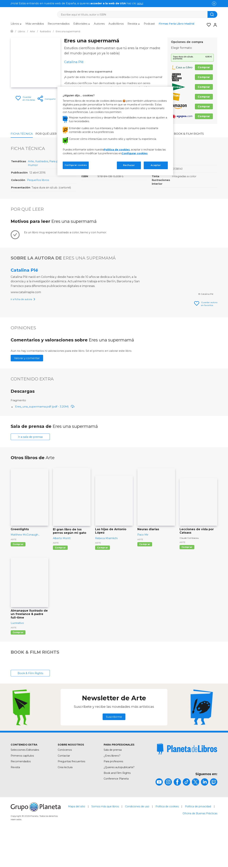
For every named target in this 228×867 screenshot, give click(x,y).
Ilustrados (41, 161)
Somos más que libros (105, 840)
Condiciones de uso (137, 840)
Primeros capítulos (22, 789)
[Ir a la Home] (12, 31)
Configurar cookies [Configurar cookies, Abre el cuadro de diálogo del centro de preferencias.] (76, 165)
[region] (115, 131)
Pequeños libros (38, 180)
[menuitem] (16, 25)
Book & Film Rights (189, 133)
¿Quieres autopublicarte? (119, 801)
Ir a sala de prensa (30, 470)
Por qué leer (46, 133)
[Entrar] (214, 25)
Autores (99, 23)
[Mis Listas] (207, 25)
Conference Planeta (116, 812)
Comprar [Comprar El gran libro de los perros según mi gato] (60, 581)
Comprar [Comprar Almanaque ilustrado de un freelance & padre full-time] (18, 666)
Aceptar (156, 165)
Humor (33, 165)
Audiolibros (116, 23)
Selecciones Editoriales (25, 783)
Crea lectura (65, 801)
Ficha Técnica (22, 133)
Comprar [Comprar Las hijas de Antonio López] (102, 581)
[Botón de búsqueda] (212, 14)
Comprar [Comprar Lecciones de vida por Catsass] (187, 580)
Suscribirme (114, 750)
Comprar (204, 67)
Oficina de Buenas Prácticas (200, 847)
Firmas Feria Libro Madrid (176, 23)
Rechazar (129, 165)
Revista (15, 801)
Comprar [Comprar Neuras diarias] (144, 578)
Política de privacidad (198, 840)
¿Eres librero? (112, 789)
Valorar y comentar (27, 391)
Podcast (149, 23)
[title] (187, 782)
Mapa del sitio (76, 840)
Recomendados (58, 23)
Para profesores (113, 795)
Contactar (64, 789)
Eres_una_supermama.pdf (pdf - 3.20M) (44, 440)
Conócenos (65, 783)
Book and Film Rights (117, 806)
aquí (140, 3)
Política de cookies (167, 840)
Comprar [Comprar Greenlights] (18, 578)
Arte (31, 161)
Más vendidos (34, 23)
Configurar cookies (134, 153)
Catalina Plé (24, 270)
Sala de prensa (113, 783)
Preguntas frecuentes (71, 795)
